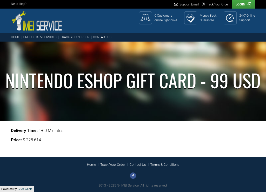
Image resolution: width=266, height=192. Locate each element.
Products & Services (40, 37)
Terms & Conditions (164, 165)
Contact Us (102, 37)
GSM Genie (24, 188)
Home (15, 37)
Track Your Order (74, 37)
